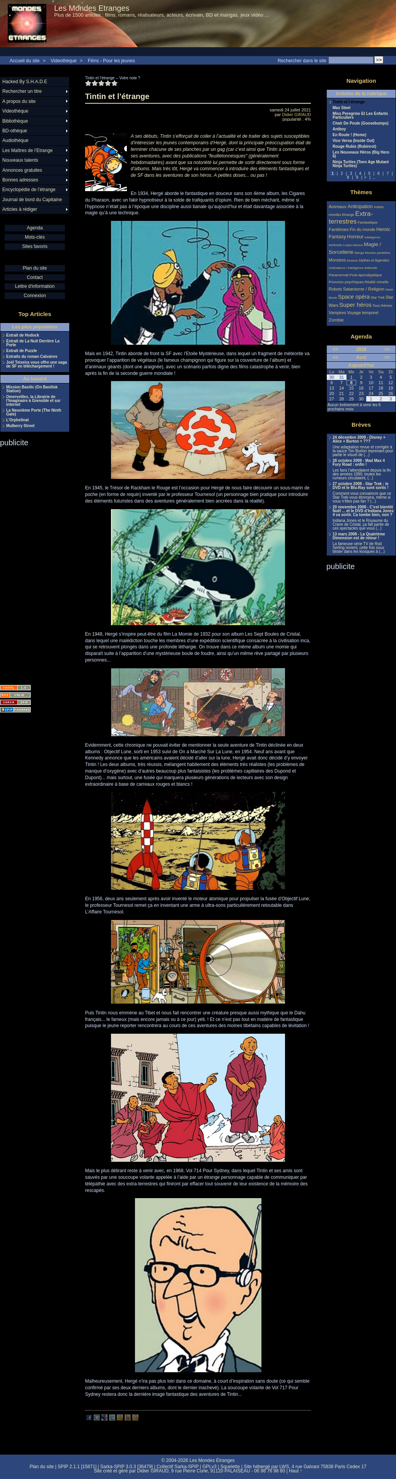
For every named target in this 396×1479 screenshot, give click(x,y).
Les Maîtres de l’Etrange (27, 150)
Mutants (352, 260)
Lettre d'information (35, 286)
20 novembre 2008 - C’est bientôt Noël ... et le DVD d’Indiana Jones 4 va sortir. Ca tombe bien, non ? (363, 511)
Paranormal (338, 275)
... (374, 177)
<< (335, 349)
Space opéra (354, 297)
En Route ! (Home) (349, 135)
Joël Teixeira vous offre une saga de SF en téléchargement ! (36, 364)
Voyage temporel (362, 312)
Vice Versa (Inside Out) (353, 141)
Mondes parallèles (378, 253)
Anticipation (360, 206)
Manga (359, 253)
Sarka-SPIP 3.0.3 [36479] (126, 1466)
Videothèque (64, 60)
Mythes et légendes (374, 260)
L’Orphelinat (17, 420)
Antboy (339, 129)
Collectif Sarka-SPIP (178, 1466)
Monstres (337, 260)
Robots (335, 289)
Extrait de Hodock (22, 335)
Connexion (35, 295)
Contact (35, 277)
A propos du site (19, 101)
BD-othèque (14, 130)
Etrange (348, 215)
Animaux (338, 206)
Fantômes (339, 229)
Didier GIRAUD (296, 114)
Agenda (35, 228)
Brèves (361, 424)
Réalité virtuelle (377, 282)
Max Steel (341, 108)
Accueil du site (24, 60)
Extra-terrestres (351, 217)
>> (387, 349)
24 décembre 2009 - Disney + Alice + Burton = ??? (359, 439)
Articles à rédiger (19, 209)
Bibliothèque (15, 121)
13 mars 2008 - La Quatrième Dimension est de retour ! (359, 536)
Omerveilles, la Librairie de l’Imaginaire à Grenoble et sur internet (33, 401)
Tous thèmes (382, 306)
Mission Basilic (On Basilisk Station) (32, 389)
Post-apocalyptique (366, 275)
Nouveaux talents (20, 160)
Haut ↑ (295, 1471)
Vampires (337, 312)
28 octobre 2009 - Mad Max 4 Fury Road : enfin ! (359, 463)
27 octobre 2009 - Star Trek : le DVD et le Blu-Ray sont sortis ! (361, 486)
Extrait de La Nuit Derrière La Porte (33, 343)
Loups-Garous (353, 245)
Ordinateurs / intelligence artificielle (353, 268)
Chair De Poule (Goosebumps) (360, 123)
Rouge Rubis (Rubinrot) (354, 147)
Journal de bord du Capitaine (32, 199)
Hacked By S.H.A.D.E (24, 81)
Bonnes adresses (20, 180)
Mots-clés (34, 237)
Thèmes (361, 192)
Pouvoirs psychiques (346, 282)
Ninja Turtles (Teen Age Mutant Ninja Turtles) (361, 164)
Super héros (355, 304)
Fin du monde (362, 229)
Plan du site (35, 268)
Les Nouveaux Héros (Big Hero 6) (361, 154)
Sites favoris (34, 246)
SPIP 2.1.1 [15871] (77, 1466)
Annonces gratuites (22, 170)
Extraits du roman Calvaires (31, 357)
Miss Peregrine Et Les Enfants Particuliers (360, 116)
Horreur (355, 236)
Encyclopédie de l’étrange (28, 189)
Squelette (230, 1466)
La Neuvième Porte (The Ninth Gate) (33, 412)
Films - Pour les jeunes (111, 60)
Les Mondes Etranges (92, 8)
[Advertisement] (31, 563)
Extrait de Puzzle (21, 351)
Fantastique (368, 222)
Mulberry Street (20, 426)
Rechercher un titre (22, 91)
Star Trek (377, 297)
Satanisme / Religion (363, 288)
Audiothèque (15, 140)
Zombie (336, 319)
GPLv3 (209, 1466)
